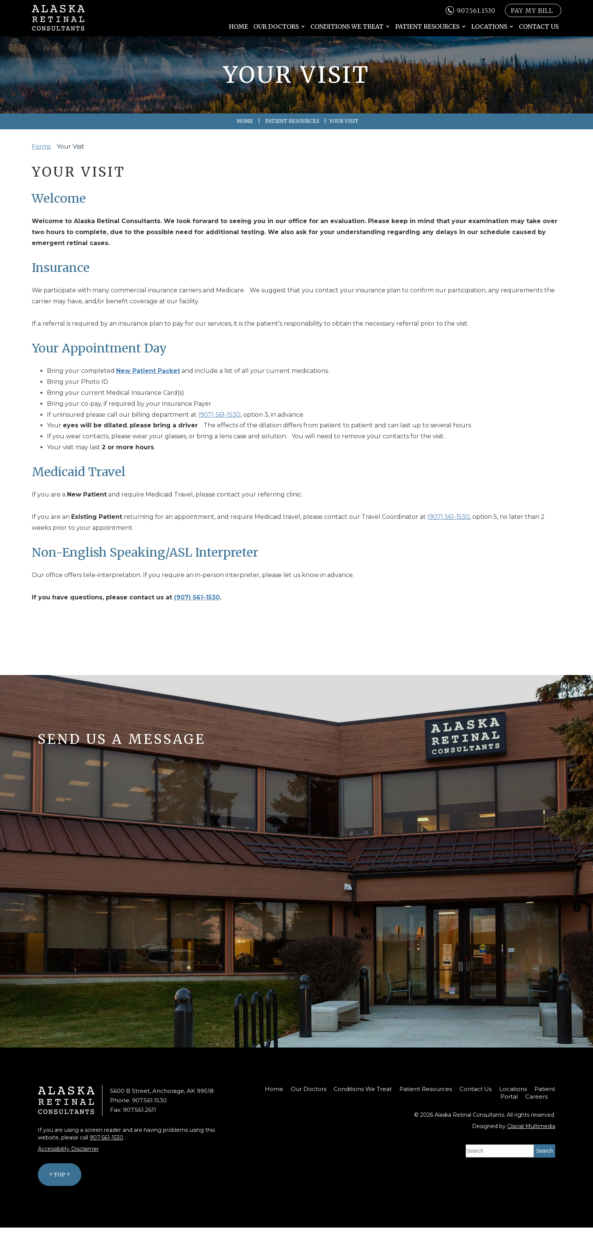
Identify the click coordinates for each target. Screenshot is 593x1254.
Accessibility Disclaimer (68, 1148)
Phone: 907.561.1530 (138, 1100)
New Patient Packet (148, 370)
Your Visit (70, 146)
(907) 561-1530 (219, 414)
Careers (536, 1096)
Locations (489, 26)
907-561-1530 (106, 1137)
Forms (41, 146)
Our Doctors (276, 26)
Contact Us (539, 26)
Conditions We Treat (346, 26)
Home (238, 26)
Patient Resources (427, 26)
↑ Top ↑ (59, 1174)
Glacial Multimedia (531, 1126)
